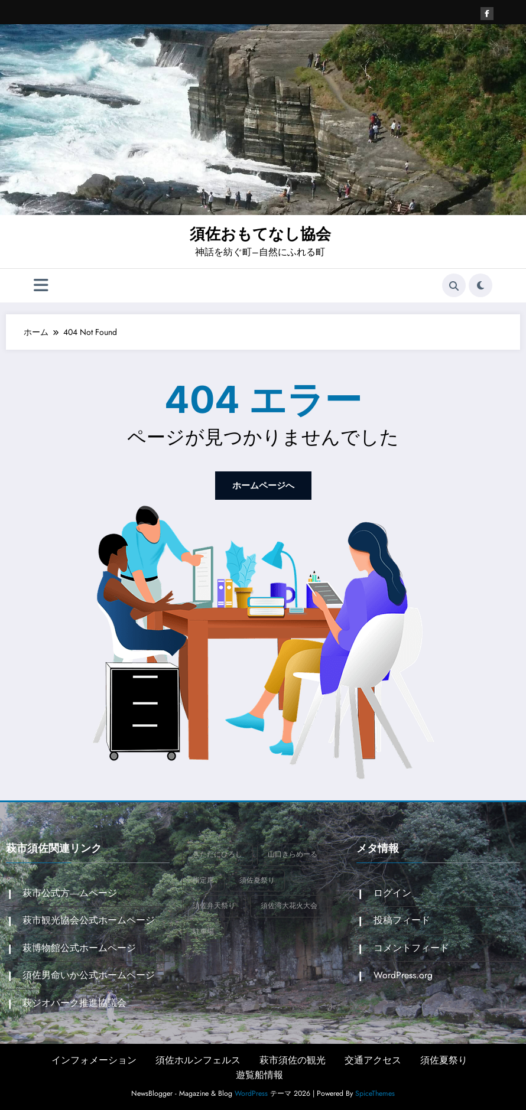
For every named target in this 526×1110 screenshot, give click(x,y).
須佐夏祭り (443, 1058)
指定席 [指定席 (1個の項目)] (203, 879)
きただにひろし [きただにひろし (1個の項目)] (217, 853)
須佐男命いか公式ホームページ (88, 974)
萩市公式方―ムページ (69, 892)
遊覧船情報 (259, 1073)
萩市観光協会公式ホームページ (88, 919)
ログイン (391, 892)
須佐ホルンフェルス (198, 1058)
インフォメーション (94, 1058)
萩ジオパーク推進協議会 (74, 1001)
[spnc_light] (480, 285)
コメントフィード (410, 946)
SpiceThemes (375, 1091)
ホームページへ (263, 485)
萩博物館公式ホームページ (78, 946)
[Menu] (41, 285)
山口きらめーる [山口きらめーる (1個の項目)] (292, 853)
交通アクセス (373, 1058)
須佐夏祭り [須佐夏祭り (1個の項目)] (257, 879)
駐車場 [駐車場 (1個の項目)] (203, 930)
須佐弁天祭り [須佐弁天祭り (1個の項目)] (214, 904)
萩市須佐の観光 (292, 1058)
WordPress (251, 1091)
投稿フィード (400, 919)
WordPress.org (401, 974)
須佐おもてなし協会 (260, 234)
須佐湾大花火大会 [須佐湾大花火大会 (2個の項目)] (289, 904)
